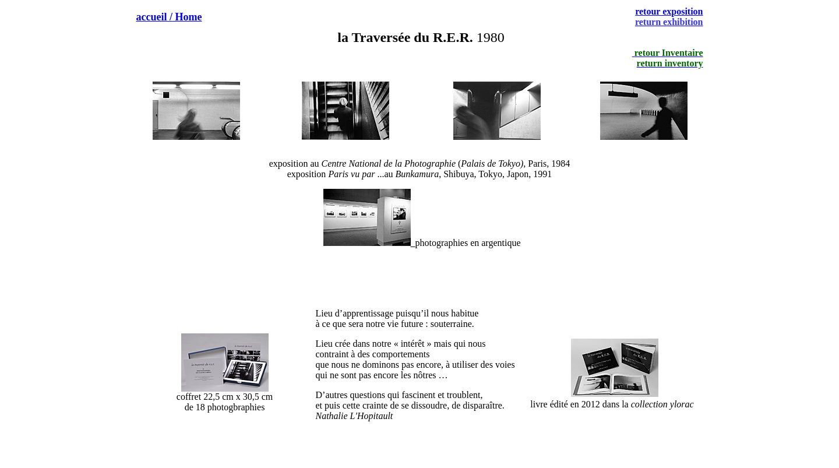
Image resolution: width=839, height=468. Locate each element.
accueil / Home (169, 17)
